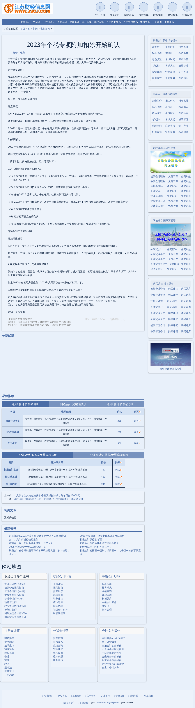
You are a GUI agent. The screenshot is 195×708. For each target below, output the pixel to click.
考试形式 (183, 53)
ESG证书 (157, 22)
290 (119, 420)
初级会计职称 (62, 576)
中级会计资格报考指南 (165, 94)
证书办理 (183, 72)
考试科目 (183, 59)
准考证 (169, 53)
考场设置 (157, 59)
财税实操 (99, 22)
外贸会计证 (60, 631)
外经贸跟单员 (130, 22)
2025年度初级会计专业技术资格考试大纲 (102, 535)
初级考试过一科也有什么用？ (96, 546)
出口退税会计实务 (111, 653)
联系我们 (148, 695)
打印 (15, 52)
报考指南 (58, 587)
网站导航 (62, 695)
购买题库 (186, 288)
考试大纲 (170, 65)
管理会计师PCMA (13, 598)
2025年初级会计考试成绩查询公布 (27, 546)
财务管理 (107, 609)
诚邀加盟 (133, 695)
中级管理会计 (158, 201)
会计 (6, 656)
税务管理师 (10, 602)
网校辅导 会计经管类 (164, 148)
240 (103, 483)
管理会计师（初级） (15, 584)
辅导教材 (58, 606)
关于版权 (90, 695)
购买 (137, 420)
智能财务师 (10, 609)
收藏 (22, 52)
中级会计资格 (158, 294)
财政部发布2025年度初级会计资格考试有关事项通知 (37, 535)
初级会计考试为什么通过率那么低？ (99, 543)
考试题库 (183, 78)
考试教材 (157, 65)
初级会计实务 (60, 609)
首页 (22, 28)
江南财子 (68, 702)
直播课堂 (58, 584)
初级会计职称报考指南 (165, 40)
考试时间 (170, 59)
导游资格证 (157, 269)
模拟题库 (58, 602)
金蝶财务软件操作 (111, 656)
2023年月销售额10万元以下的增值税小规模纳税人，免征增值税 (48, 499)
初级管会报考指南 (14, 587)
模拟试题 (58, 656)
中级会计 (38, 22)
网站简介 (47, 695)
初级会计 (26, 22)
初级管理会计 (158, 325)
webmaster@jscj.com (108, 702)
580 (119, 443)
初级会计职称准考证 (91, 539)
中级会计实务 (109, 602)
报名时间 (170, 46)
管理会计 (74, 22)
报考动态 (58, 591)
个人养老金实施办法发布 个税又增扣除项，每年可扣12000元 (47, 495)
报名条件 (183, 46)
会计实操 (87, 22)
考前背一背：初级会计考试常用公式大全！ (32, 543)
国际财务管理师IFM (15, 617)
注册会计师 (12, 631)
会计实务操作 (111, 631)
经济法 (105, 606)
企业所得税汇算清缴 (113, 664)
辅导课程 (58, 598)
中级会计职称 (111, 576)
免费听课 (173, 176)
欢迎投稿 (76, 695)
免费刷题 (186, 176)
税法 (6, 664)
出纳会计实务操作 (111, 645)
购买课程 (173, 288)
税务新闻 (33, 28)
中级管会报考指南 (14, 595)
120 (103, 469)
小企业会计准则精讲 (113, 649)
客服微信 (83, 702)
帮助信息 (119, 695)
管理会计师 (157, 196)
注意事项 (170, 72)
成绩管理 (183, 65)
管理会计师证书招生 (171, 368)
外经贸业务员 (113, 22)
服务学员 (58, 660)
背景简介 (157, 46)
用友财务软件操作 (111, 660)
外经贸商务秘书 (159, 264)
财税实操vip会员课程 (113, 638)
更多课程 (169, 22)
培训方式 (157, 78)
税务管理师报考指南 (15, 606)
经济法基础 (59, 613)
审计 (6, 660)
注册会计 (50, 22)
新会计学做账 (109, 641)
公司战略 (9, 675)
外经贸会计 (157, 191)
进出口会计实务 (110, 667)
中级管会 (145, 22)
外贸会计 (62, 22)
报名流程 (157, 53)
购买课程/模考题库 (163, 283)
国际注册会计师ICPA (15, 613)
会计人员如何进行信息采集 (23, 539)
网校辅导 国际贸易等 (164, 220)
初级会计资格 (158, 288)
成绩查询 (58, 595)
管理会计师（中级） (15, 591)
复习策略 (170, 78)
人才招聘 (105, 695)
